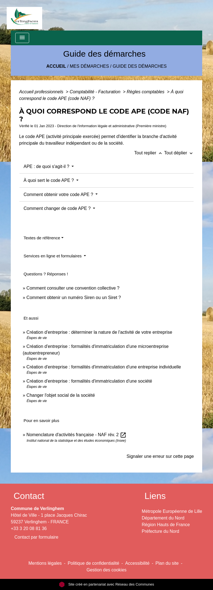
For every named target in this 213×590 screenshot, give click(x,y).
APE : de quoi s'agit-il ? (47, 166)
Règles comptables (146, 91)
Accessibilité (137, 563)
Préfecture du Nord (160, 531)
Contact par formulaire (36, 537)
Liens (155, 496)
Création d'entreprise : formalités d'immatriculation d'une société (89, 381)
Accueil (56, 66)
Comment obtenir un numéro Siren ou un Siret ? (73, 297)
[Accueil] (24, 15)
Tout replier (149, 152)
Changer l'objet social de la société (60, 395)
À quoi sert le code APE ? (49, 180)
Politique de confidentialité (93, 563)
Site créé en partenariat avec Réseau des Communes (106, 584)
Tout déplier (179, 152)
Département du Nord (163, 518)
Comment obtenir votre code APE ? (59, 194)
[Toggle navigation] (22, 38)
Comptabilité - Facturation (96, 91)
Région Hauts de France (166, 524)
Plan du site (167, 563)
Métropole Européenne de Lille (172, 511)
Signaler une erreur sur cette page (160, 456)
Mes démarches (89, 66)
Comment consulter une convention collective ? (72, 288)
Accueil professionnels (42, 91)
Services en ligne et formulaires (53, 255)
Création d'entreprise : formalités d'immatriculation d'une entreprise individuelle (103, 367)
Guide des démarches (140, 66)
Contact (29, 496)
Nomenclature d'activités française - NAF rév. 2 (76, 434)
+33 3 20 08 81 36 (29, 528)
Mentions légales (45, 563)
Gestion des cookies (106, 570)
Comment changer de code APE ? (58, 208)
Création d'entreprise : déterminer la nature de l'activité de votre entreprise (99, 332)
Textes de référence (42, 237)
